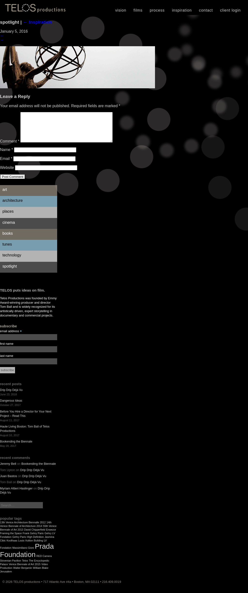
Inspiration (182, 10)
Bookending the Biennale (16, 447)
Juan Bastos (8, 482)
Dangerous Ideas (11, 406)
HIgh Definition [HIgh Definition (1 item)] (35, 542)
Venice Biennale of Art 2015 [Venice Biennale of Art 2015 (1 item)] (24, 570)
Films (137, 10)
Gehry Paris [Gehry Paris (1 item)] (19, 542)
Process (157, 10)
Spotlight (9, 272)
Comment (9, 147)
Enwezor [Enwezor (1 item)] (51, 535)
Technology (11, 261)
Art (4, 195)
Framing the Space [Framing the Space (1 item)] (11, 539)
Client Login (230, 10)
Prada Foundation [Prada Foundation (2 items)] (27, 556)
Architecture (12, 206)
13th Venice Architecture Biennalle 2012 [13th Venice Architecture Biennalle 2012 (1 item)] (23, 528)
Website (7, 173)
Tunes (7, 250)
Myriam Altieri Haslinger (16, 494)
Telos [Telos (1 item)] (25, 566)
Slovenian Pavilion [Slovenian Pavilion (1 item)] (10, 566)
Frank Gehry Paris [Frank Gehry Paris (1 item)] (33, 539)
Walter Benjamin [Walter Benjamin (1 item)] (22, 573)
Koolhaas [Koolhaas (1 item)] (12, 546)
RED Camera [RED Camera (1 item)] (44, 561)
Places (8, 217)
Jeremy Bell (8, 469)
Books (7, 239)
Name (6, 155)
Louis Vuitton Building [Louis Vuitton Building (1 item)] (30, 546)
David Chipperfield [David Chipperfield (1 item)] (34, 535)
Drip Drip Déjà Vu (11, 396)
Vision (120, 10)
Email (6, 164)
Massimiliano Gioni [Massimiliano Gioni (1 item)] (23, 553)
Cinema (8, 228)
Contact (206, 10)
